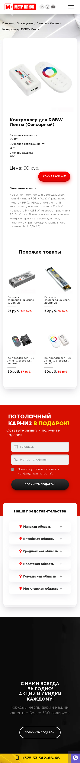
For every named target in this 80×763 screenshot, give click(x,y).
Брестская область (38, 564)
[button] (69, 48)
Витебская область (38, 539)
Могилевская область (40, 589)
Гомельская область (39, 576)
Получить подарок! (40, 484)
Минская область (37, 527)
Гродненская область (40, 551)
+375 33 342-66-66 (41, 758)
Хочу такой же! (54, 176)
